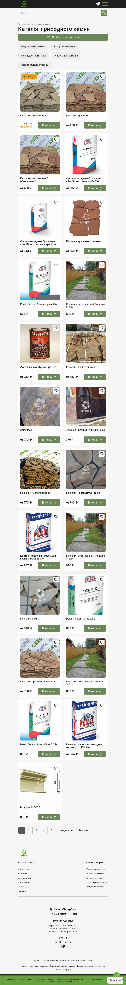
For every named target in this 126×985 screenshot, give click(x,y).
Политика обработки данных (62, 966)
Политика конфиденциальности (34, 966)
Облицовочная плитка (33, 55)
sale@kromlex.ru (63, 942)
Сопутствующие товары (35, 64)
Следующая (65, 830)
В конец (84, 830)
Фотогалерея (24, 882)
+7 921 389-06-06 (63, 914)
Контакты (22, 891)
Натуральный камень (33, 46)
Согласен (115, 980)
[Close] (122, 979)
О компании (23, 869)
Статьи (21, 887)
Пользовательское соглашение (91, 966)
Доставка (22, 874)
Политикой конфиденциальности (61, 981)
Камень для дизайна (66, 55)
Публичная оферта (63, 969)
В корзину (49, 125)
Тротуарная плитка (64, 46)
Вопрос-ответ (24, 878)
